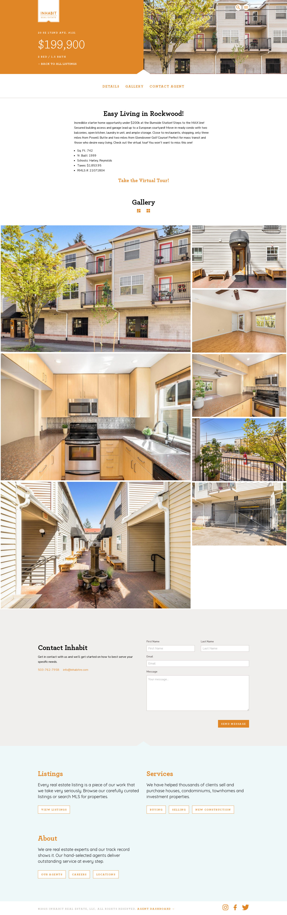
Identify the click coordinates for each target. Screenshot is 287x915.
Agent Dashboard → (156, 909)
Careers (79, 874)
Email (150, 656)
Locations (105, 874)
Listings (50, 773)
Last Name (207, 641)
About (47, 838)
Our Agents (52, 874)
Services (160, 773)
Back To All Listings (59, 63)
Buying (156, 809)
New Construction (213, 809)
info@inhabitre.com (75, 670)
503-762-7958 (48, 670)
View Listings (54, 809)
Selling (179, 809)
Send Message (233, 724)
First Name (153, 641)
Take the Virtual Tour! (143, 180)
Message (152, 671)
